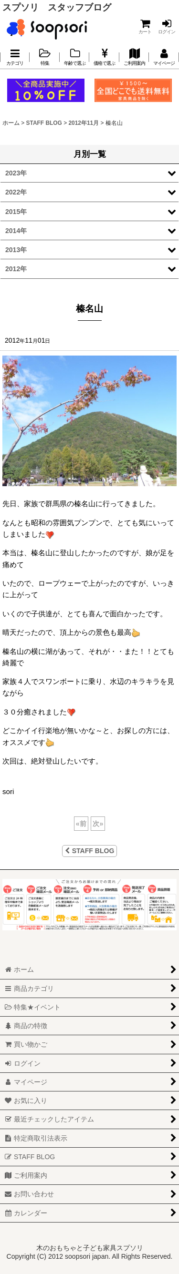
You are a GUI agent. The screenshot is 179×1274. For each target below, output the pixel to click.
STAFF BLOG (90, 851)
